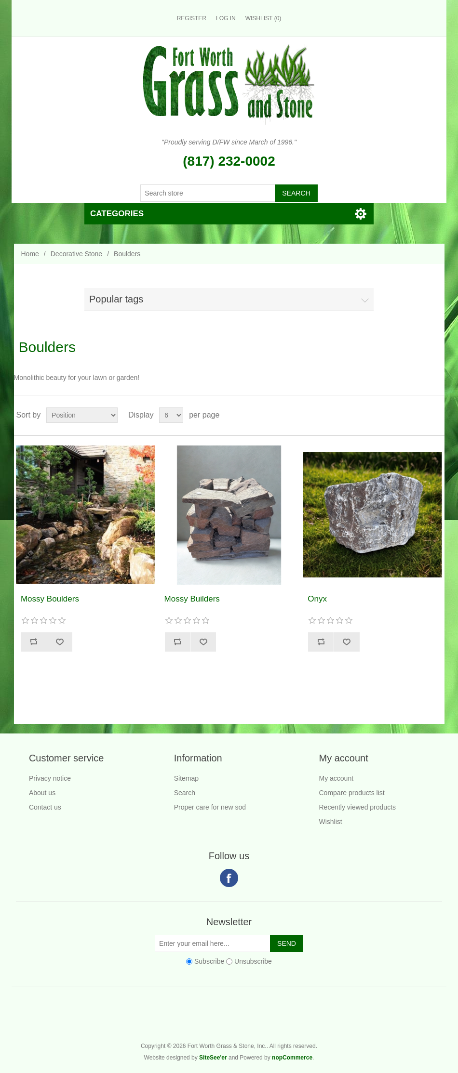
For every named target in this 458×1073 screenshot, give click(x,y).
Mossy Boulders (50, 598)
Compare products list (352, 793)
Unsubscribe (253, 961)
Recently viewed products (357, 807)
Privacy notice (50, 778)
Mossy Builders (192, 598)
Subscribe (209, 961)
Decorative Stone (76, 254)
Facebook (229, 878)
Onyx (317, 598)
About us (42, 793)
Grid (419, 415)
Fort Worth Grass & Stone (441, 1020)
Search (184, 793)
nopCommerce (292, 1057)
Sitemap (186, 778)
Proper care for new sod (210, 807)
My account (336, 778)
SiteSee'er (213, 1057)
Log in (226, 18)
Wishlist (330, 821)
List (436, 415)
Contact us (45, 807)
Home (30, 254)
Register (191, 18)
